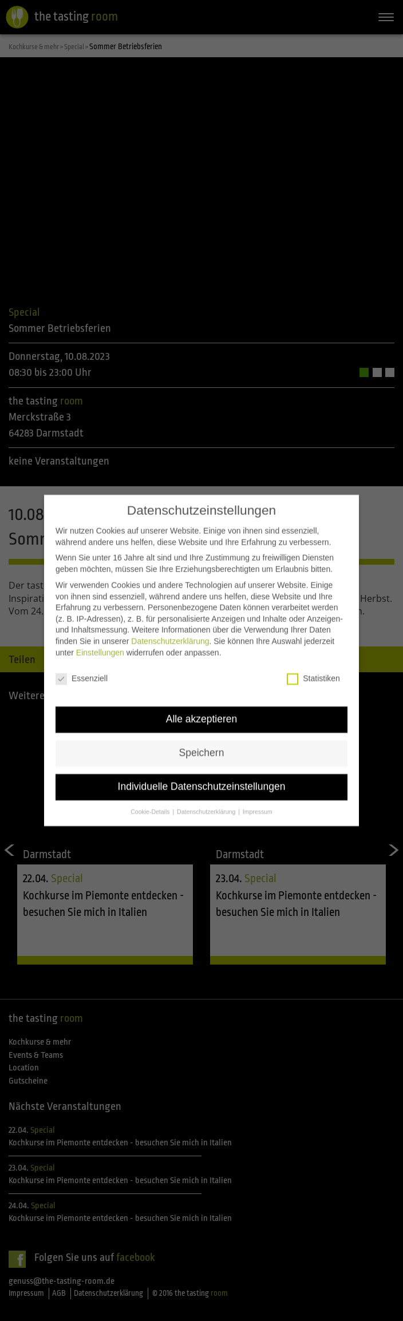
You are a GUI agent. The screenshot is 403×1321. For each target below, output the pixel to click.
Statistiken (313, 672)
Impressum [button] (257, 805)
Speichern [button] (201, 746)
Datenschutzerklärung (170, 634)
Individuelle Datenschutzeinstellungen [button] (202, 780)
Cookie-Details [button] (151, 805)
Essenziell (82, 672)
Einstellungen (100, 645)
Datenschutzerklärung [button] (207, 805)
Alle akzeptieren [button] (202, 713)
